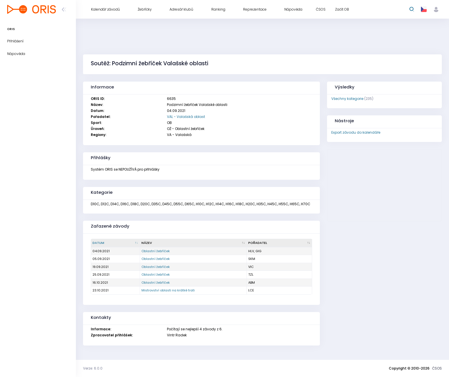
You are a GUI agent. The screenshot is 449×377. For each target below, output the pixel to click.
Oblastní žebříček (155, 251)
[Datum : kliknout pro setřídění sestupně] (115, 243)
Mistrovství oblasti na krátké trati (168, 290)
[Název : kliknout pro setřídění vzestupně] (193, 243)
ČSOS (437, 368)
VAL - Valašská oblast (186, 116)
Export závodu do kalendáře (355, 132)
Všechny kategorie (347, 98)
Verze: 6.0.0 (93, 368)
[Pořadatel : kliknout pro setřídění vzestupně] (279, 243)
